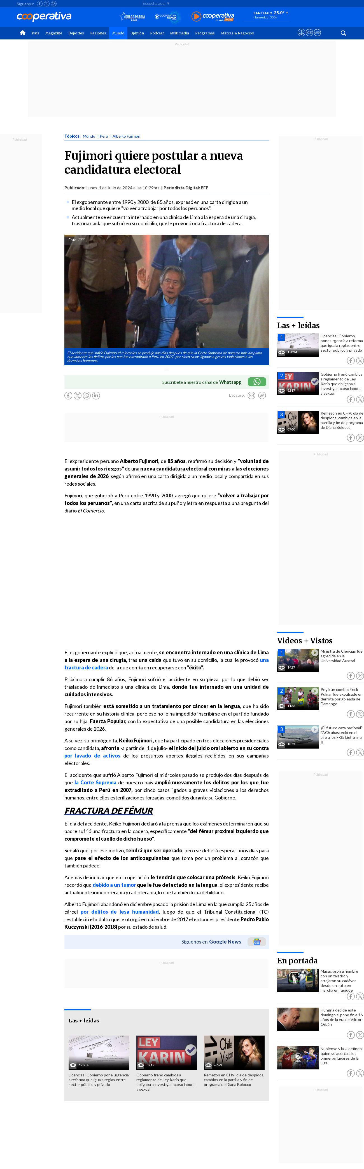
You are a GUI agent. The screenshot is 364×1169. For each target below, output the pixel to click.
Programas (205, 33)
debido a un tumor (114, 885)
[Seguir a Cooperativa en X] (47, 3)
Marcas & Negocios (237, 33)
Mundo (118, 33)
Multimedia (179, 33)
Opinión (137, 33)
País (35, 33)
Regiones (98, 33)
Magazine (53, 33)
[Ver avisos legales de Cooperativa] (301, 38)
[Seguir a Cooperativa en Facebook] (40, 3)
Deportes (76, 33)
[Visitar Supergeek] (317, 38)
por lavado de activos (92, 755)
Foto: (73, 239)
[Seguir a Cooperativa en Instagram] (54, 3)
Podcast (157, 33)
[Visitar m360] (309, 38)
